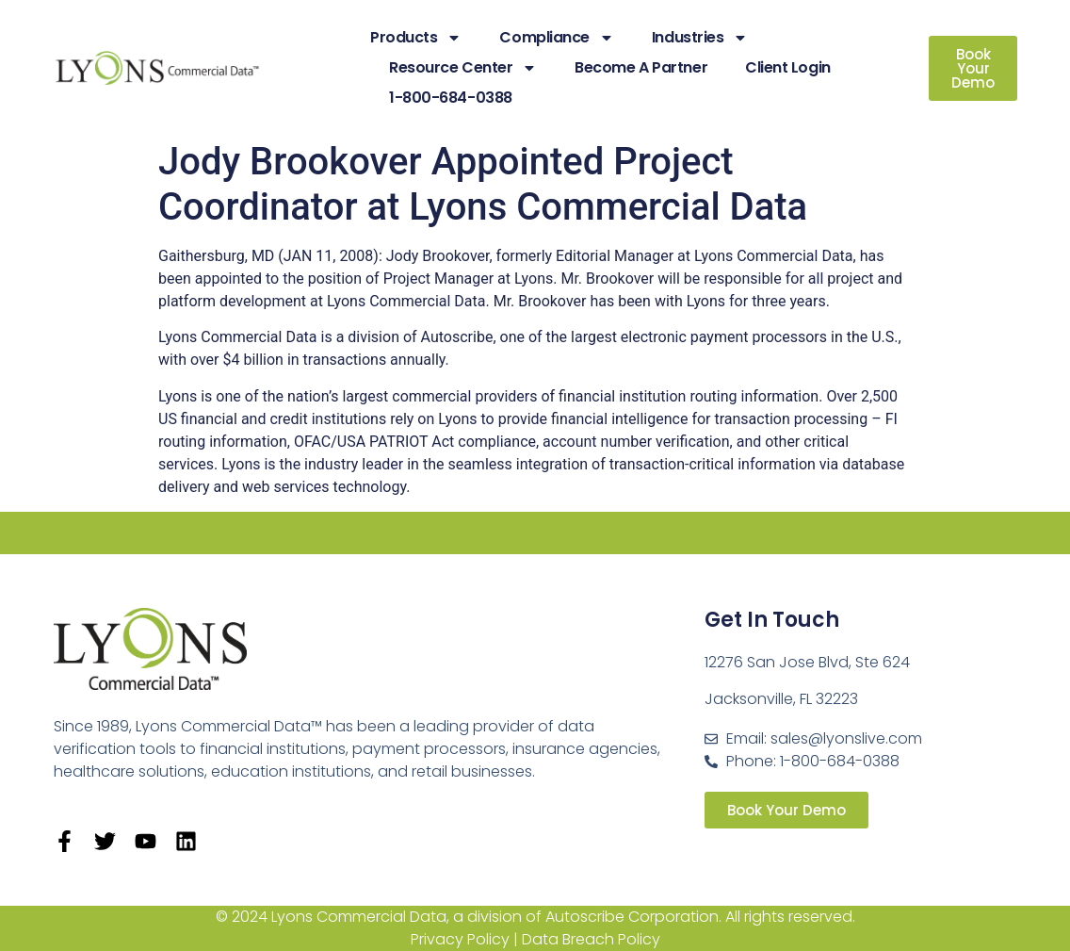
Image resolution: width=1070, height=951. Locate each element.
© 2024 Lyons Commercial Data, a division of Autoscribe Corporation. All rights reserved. (535, 916)
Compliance (556, 38)
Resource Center (463, 68)
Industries (700, 38)
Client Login (788, 67)
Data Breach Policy (591, 939)
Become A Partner (641, 67)
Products (416, 38)
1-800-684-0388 (450, 97)
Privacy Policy (460, 939)
